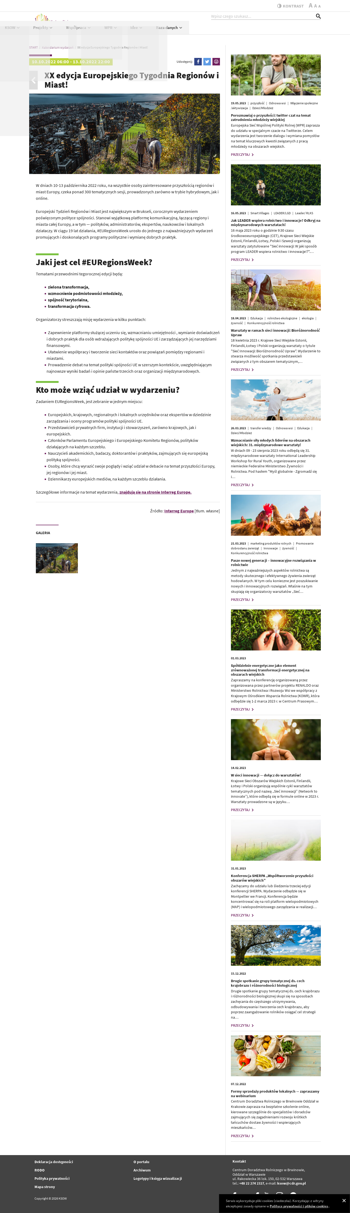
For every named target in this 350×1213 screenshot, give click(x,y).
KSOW (144, 31)
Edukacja (256, 318)
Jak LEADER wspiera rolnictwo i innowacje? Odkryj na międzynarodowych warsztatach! (275, 222)
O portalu (141, 1161)
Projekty (175, 31)
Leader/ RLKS (304, 213)
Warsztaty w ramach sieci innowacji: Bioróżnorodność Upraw (275, 332)
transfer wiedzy (260, 428)
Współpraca (210, 31)
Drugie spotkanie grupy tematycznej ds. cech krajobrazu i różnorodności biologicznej (268, 983)
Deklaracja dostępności (54, 1161)
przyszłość (257, 103)
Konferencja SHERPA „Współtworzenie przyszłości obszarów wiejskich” (272, 878)
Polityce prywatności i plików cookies (299, 1206)
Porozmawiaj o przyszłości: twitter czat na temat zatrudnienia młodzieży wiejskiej (271, 117)
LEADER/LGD (282, 213)
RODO (40, 1170)
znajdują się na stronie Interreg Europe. (155, 492)
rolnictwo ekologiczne (282, 318)
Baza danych (300, 31)
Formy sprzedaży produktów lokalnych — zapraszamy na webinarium (275, 1093)
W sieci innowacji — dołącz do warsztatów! (266, 775)
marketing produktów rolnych (270, 543)
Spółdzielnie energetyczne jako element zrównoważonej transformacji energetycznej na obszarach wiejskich (270, 670)
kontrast (288, 6)
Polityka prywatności (52, 1178)
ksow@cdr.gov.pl (291, 1183)
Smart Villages (259, 213)
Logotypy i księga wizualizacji (158, 1178)
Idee (268, 31)
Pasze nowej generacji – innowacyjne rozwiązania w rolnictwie (273, 562)
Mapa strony (45, 1186)
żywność (237, 323)
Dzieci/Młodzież (262, 108)
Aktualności (114, 31)
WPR (242, 31)
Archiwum (142, 1170)
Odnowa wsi (277, 103)
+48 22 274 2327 (251, 1183)
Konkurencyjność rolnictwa (265, 323)
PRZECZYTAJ (243, 154)
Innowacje (271, 548)
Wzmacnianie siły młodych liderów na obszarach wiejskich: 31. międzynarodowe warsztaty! (270, 442)
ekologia (308, 318)
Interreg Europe (179, 510)
